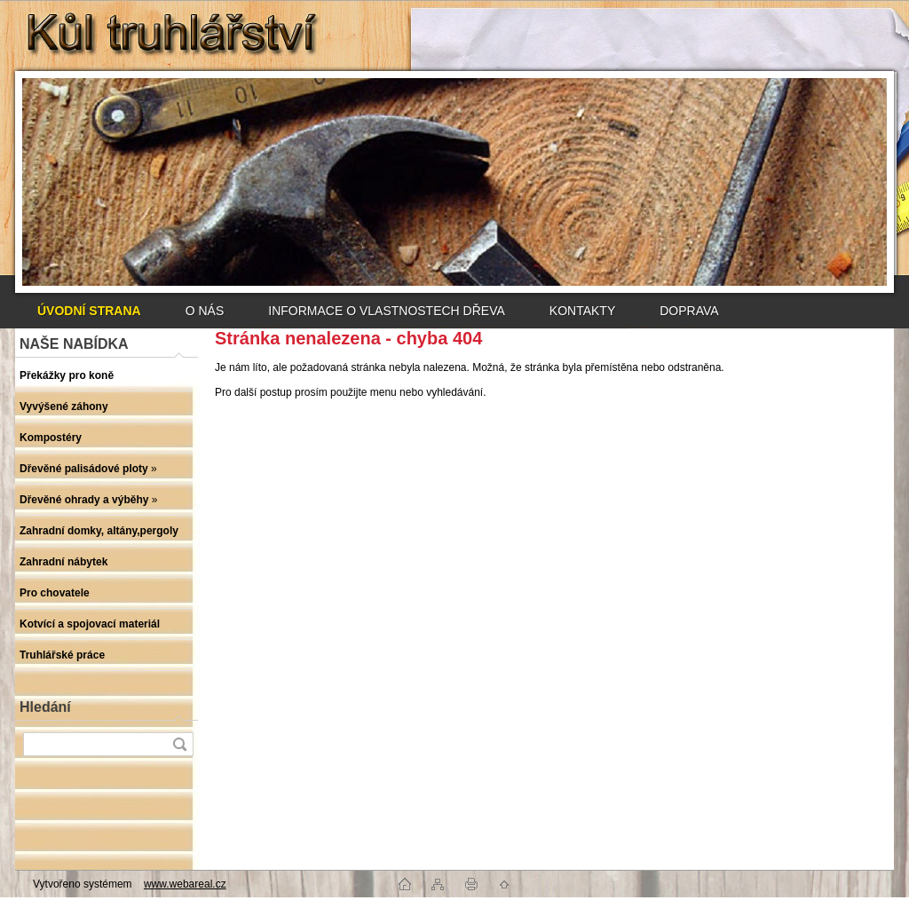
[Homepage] (89, 310)
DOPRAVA (689, 311)
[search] (179, 744)
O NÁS (205, 311)
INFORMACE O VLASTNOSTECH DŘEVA (386, 311)
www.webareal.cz (185, 884)
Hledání (45, 706)
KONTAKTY (582, 311)
